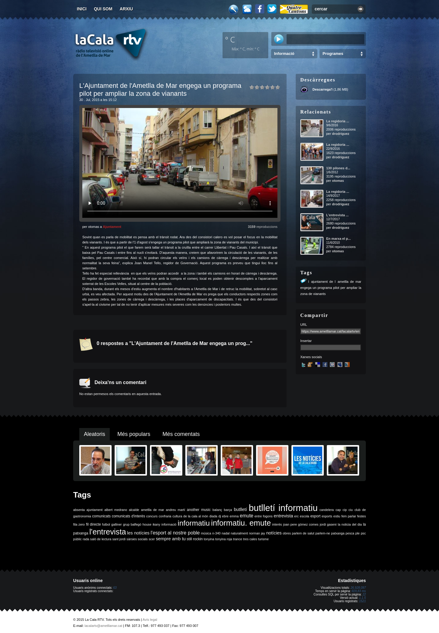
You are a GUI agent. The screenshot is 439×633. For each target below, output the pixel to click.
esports (327, 516)
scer (152, 539)
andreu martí (175, 510)
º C (230, 39)
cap (338, 510)
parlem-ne (323, 533)
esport (315, 516)
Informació (284, 53)
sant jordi (119, 539)
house (147, 524)
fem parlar (348, 516)
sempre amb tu (171, 538)
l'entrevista (107, 531)
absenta (79, 510)
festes (361, 516)
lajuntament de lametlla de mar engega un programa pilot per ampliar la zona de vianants (330, 288)
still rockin (195, 539)
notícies (274, 532)
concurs (152, 516)
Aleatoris (94, 434)
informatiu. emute (241, 523)
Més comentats (181, 434)
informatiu (194, 523)
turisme (263, 539)
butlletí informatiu (283, 508)
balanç (217, 510)
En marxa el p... (338, 238)
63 (114, 587)
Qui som (103, 8)
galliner (116, 524)
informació (169, 524)
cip (345, 510)
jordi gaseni (328, 524)
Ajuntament (112, 226)
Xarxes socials (311, 357)
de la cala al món (195, 516)
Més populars (133, 434)
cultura (177, 516)
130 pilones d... (338, 168)
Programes (333, 53)
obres (287, 533)
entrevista (283, 515)
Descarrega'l (322, 89)
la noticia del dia (350, 524)
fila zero (79, 524)
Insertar (306, 341)
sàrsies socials (137, 539)
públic (77, 539)
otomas (338, 180)
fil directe (93, 524)
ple (357, 533)
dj (219, 516)
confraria (165, 516)
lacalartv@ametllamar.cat (103, 626)
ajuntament (95, 510)
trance (237, 539)
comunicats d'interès (128, 516)
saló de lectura (100, 539)
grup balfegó (132, 524)
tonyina (209, 539)
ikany (156, 524)
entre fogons (264, 516)
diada (213, 516)
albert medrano (116, 510)
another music (199, 510)
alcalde (134, 510)
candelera (326, 510)
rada (86, 539)
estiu (337, 516)
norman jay (257, 533)
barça (228, 510)
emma (234, 516)
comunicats (101, 516)
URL (303, 324)
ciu (350, 510)
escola (304, 516)
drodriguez (340, 133)
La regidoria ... (337, 121)
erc (296, 516)
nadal (226, 533)
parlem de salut (303, 533)
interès (277, 524)
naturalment (239, 533)
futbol (106, 524)
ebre (225, 516)
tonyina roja (223, 539)
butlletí (240, 509)
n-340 (216, 533)
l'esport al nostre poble (175, 532)
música (206, 533)
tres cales (250, 539)
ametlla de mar (152, 510)
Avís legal (150, 619)
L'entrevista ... (337, 215)
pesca (350, 533)
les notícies (138, 532)
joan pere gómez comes (301, 524)
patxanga (337, 533)
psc (363, 533)
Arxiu (126, 8)
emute (246, 515)
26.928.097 (358, 587)
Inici (82, 8)
